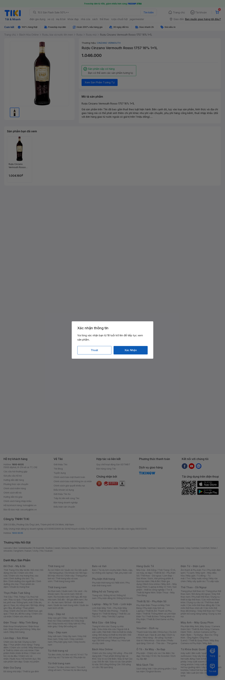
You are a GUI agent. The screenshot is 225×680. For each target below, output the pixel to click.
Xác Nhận (130, 350)
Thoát (94, 350)
